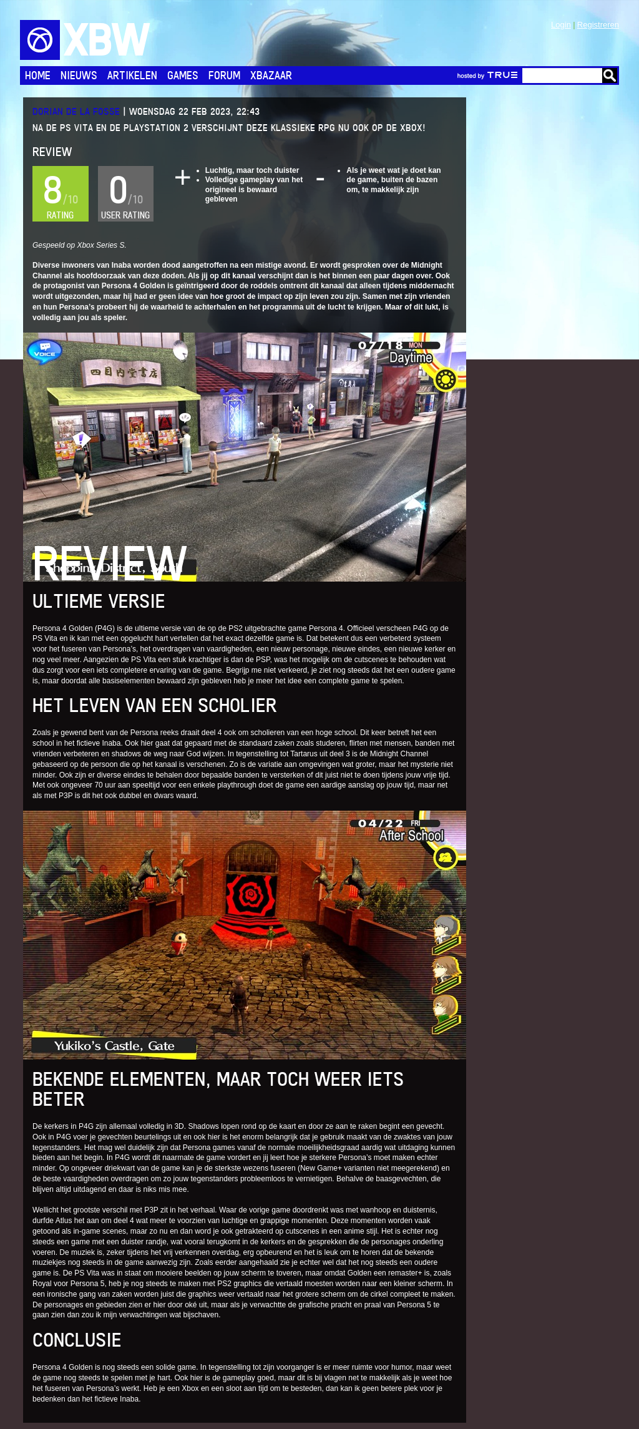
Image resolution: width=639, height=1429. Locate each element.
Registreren (598, 24)
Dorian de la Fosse (76, 111)
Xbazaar (271, 75)
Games (182, 75)
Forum (224, 75)
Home (38, 75)
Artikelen (132, 75)
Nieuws (79, 75)
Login (561, 24)
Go (609, 75)
